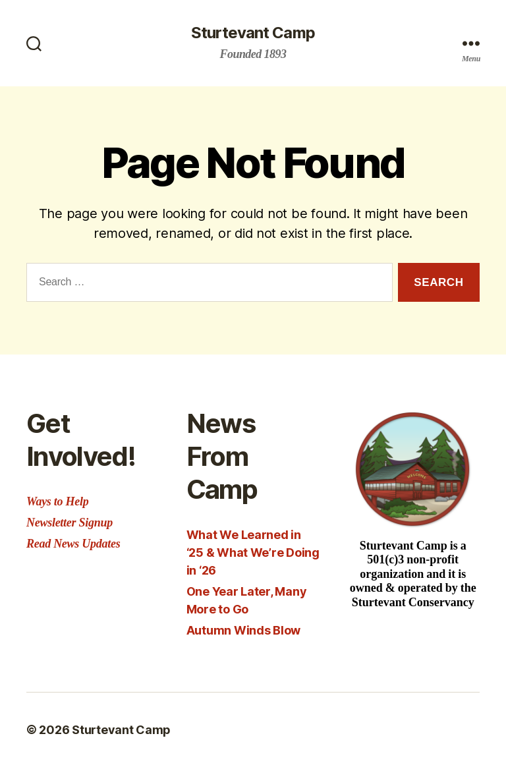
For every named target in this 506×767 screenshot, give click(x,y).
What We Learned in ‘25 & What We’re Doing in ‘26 (253, 552)
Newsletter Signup (69, 522)
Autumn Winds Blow (243, 630)
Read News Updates (73, 543)
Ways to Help (57, 501)
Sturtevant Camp (252, 33)
